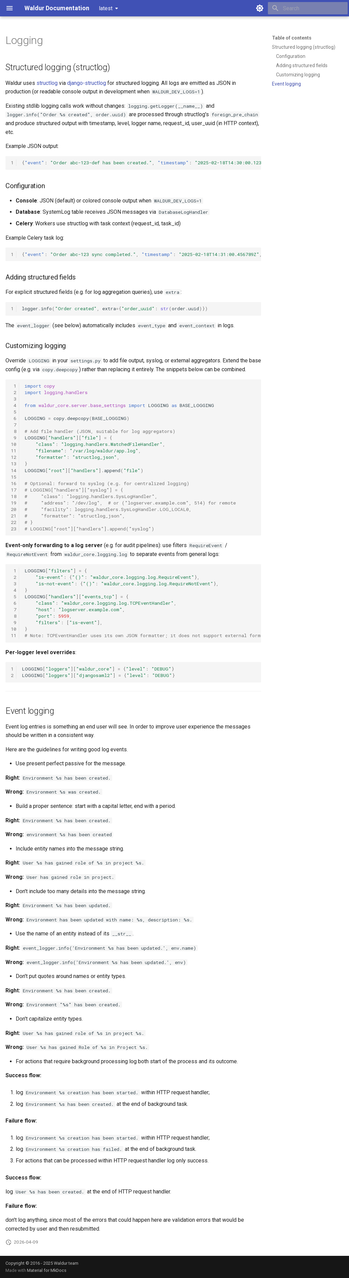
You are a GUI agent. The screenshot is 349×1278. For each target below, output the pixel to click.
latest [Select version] (105, 8)
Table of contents (292, 38)
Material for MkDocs (46, 1270)
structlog (47, 83)
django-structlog (86, 83)
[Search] (308, 8)
